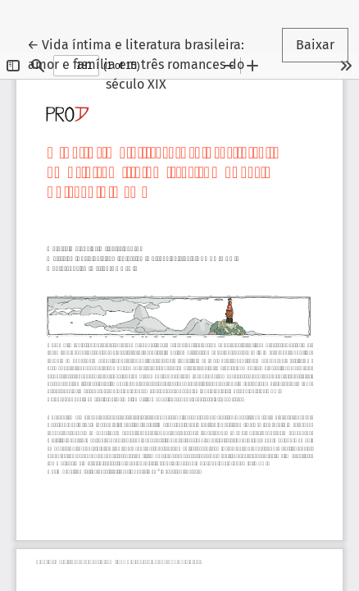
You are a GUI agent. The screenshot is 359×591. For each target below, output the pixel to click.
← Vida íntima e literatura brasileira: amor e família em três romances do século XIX (135, 63)
